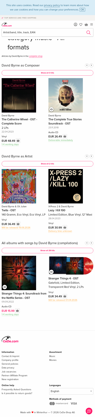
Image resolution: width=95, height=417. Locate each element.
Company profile (10, 360)
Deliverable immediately (60, 140)
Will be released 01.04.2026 (62, 300)
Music (52, 356)
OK (82, 9)
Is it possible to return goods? (17, 393)
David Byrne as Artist (17, 156)
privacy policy (52, 5)
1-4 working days (10, 144)
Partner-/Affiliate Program (14, 375)
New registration (10, 379)
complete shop (35, 56)
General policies (10, 363)
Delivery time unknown (60, 231)
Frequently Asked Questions (16, 389)
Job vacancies (9, 371)
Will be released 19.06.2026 (16, 227)
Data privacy (8, 367)
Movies (53, 360)
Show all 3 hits (47, 73)
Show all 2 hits (47, 164)
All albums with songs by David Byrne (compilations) (40, 243)
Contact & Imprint (10, 356)
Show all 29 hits (47, 250)
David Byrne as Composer (21, 65)
